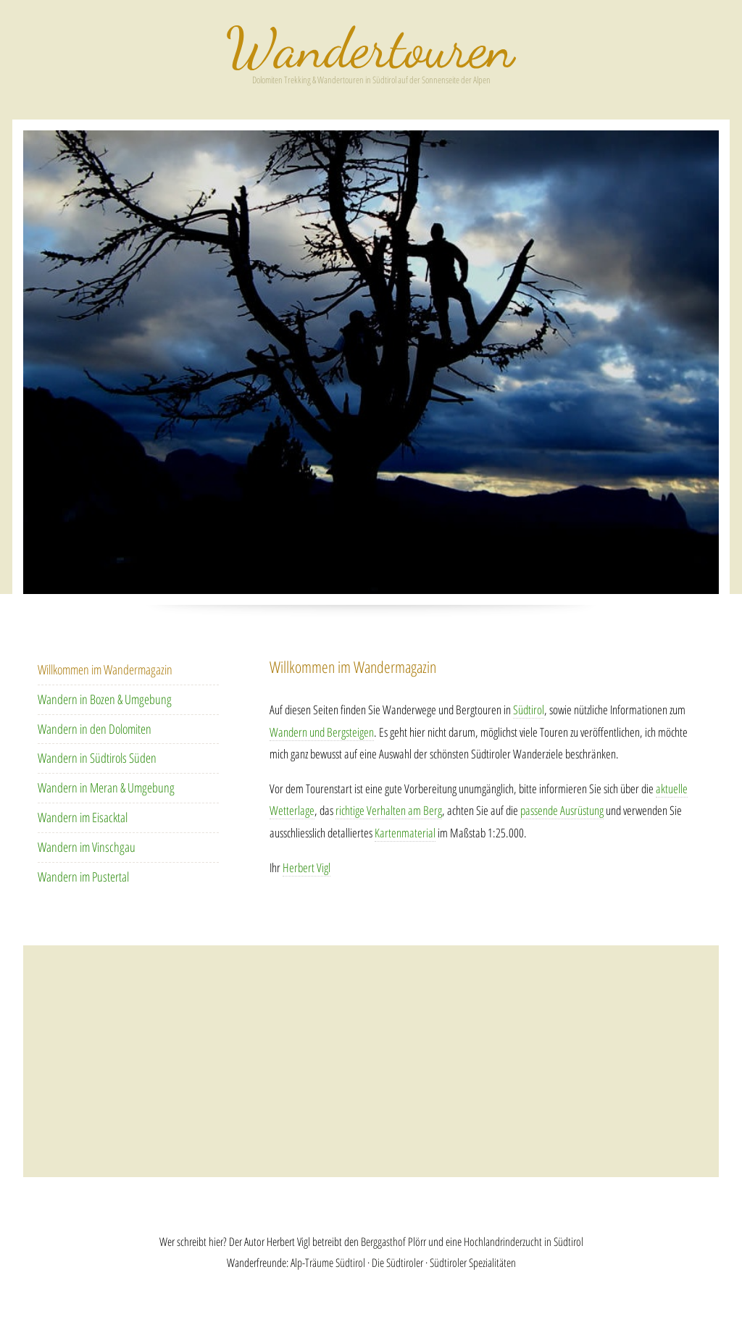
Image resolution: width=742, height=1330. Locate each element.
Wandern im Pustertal (83, 876)
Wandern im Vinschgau (87, 847)
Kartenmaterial (405, 832)
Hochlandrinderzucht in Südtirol (523, 1242)
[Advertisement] (371, 1061)
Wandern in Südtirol (371, 47)
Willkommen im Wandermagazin (105, 669)
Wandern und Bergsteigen (322, 732)
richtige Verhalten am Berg (388, 810)
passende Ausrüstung (562, 810)
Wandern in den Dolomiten (94, 728)
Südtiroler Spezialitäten (473, 1263)
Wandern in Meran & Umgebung (106, 787)
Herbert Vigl (306, 867)
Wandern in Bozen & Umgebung (105, 699)
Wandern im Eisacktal (83, 817)
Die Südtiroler (397, 1263)
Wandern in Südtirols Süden (97, 757)
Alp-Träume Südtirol (328, 1263)
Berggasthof (383, 1242)
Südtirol (528, 709)
